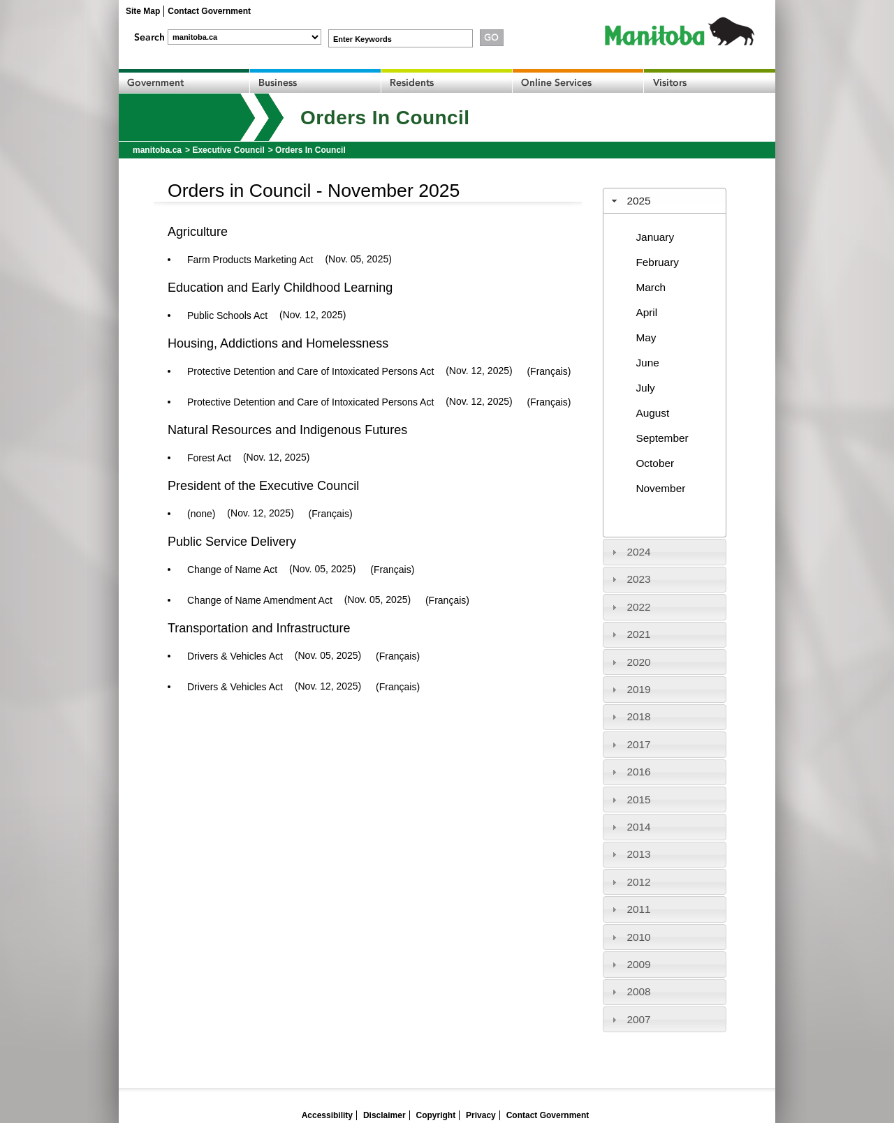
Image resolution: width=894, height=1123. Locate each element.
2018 (638, 716)
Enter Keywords (362, 39)
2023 (638, 579)
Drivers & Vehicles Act (235, 656)
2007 (638, 1019)
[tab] (665, 201)
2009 (638, 964)
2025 (638, 201)
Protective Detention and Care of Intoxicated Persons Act (310, 371)
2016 (638, 772)
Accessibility (327, 1115)
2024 (638, 552)
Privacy (481, 1115)
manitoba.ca (157, 150)
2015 (638, 799)
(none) (201, 513)
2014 (638, 827)
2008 (638, 991)
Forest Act (209, 457)
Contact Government (209, 11)
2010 (638, 937)
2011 (638, 909)
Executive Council (228, 150)
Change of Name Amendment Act (259, 600)
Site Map (143, 11)
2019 (638, 689)
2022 (638, 607)
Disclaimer (384, 1115)
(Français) (549, 371)
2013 (638, 854)
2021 (638, 634)
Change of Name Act (232, 569)
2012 (638, 882)
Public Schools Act (227, 315)
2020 (638, 662)
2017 (638, 744)
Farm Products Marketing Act (250, 259)
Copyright (436, 1115)
